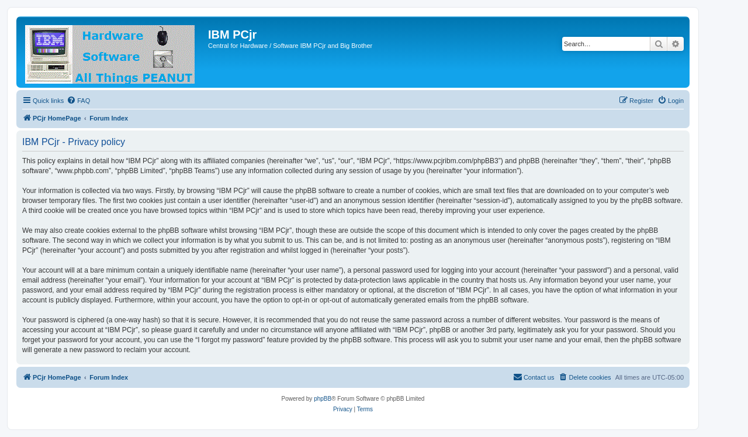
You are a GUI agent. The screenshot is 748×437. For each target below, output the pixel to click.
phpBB (322, 398)
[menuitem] (78, 101)
